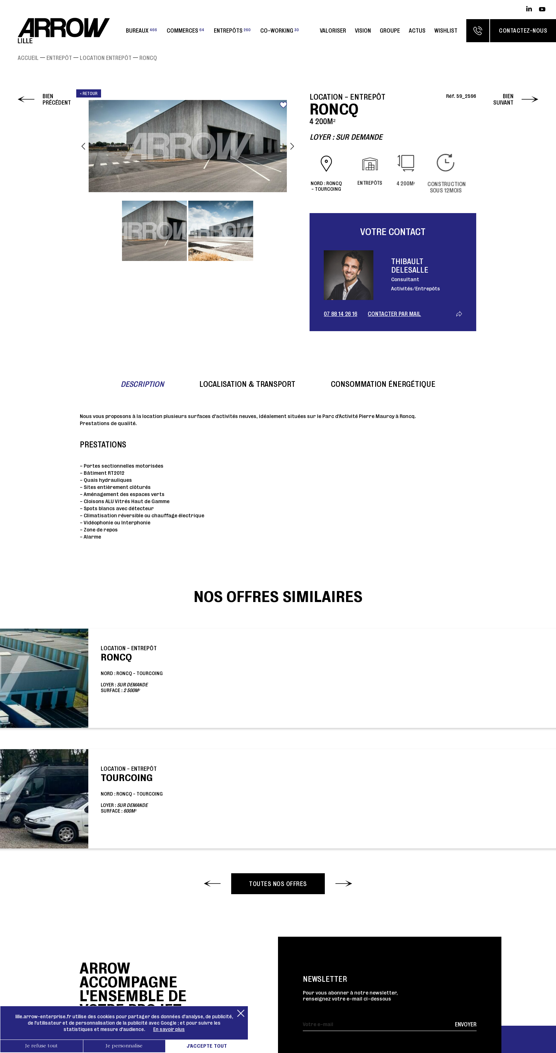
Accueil (28, 58)
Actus (417, 30)
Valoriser (333, 30)
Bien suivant (503, 99)
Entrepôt (59, 58)
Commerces (185, 30)
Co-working (279, 30)
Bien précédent (57, 99)
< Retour (89, 93)
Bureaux (141, 30)
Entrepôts (232, 30)
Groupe (390, 30)
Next (292, 146)
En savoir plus (169, 1029)
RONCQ (148, 58)
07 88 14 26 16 (340, 314)
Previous (83, 146)
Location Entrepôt (106, 58)
